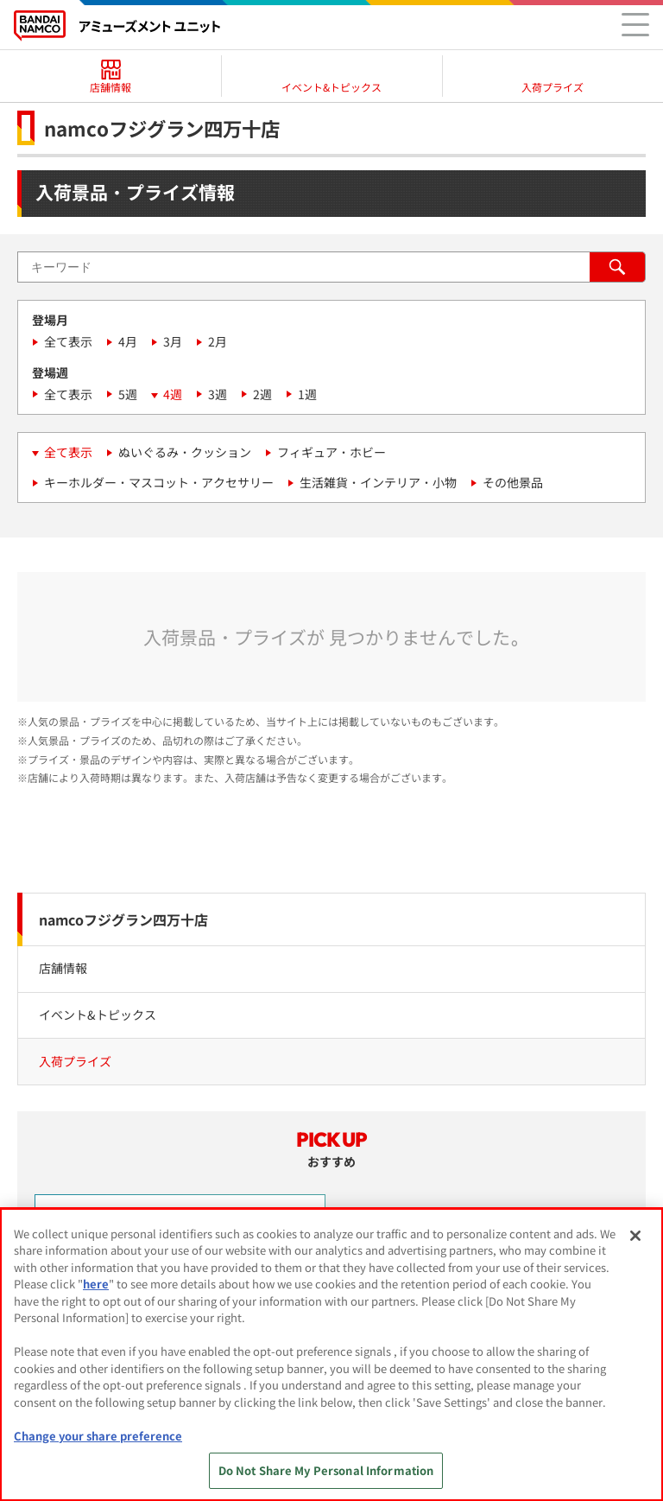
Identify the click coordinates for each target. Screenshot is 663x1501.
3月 (172, 341)
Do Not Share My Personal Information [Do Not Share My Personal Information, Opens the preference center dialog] (326, 1470)
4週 (172, 394)
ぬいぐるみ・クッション (184, 452)
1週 (307, 394)
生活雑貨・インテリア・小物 (378, 482)
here (96, 1283)
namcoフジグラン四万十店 (123, 919)
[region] (331, 1354)
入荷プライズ (75, 1061)
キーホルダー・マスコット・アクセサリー (159, 482)
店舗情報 (63, 967)
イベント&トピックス (97, 1014)
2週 (262, 394)
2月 (217, 341)
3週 (217, 394)
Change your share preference (98, 1436)
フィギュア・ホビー (331, 452)
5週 (127, 394)
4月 (127, 341)
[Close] (635, 1236)
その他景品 (513, 482)
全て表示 (68, 341)
